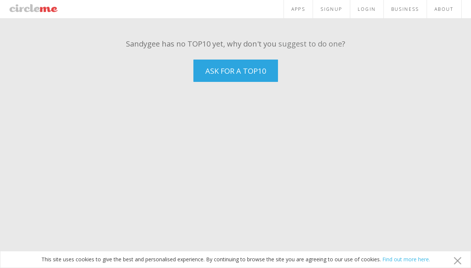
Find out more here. (406, 259)
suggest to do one (310, 44)
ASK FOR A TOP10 (235, 71)
